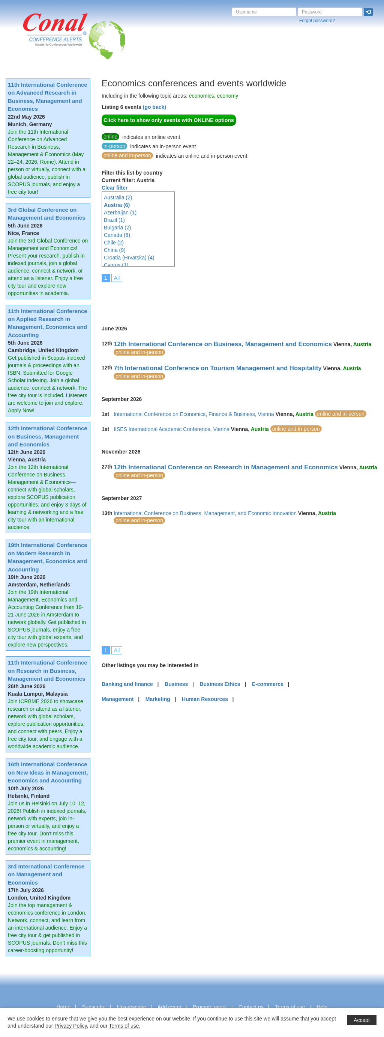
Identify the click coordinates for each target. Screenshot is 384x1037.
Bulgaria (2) (117, 228)
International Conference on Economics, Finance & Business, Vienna (194, 414)
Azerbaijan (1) (120, 213)
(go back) (154, 107)
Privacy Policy (70, 1026)
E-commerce (268, 684)
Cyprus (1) (116, 265)
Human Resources (205, 699)
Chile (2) (114, 243)
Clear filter (115, 188)
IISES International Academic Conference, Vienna (172, 429)
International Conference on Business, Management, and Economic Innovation (205, 513)
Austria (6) (117, 205)
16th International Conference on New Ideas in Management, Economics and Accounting (48, 772)
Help (321, 1007)
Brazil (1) (114, 220)
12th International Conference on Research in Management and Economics (226, 467)
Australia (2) (118, 197)
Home (63, 1007)
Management (118, 699)
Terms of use (290, 1007)
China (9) (115, 250)
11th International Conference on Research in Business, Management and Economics (47, 670)
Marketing (158, 699)
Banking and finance (127, 684)
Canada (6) (117, 235)
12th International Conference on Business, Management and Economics (47, 436)
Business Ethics (220, 684)
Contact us (251, 1007)
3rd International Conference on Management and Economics (46, 874)
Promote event (210, 1007)
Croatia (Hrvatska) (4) (129, 258)
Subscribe (93, 1007)
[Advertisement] (238, 298)
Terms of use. (124, 1026)
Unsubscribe (131, 1007)
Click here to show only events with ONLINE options (169, 120)
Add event (169, 1007)
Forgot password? (317, 20)
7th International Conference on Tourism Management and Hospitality (217, 368)
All (117, 278)
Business (176, 684)
